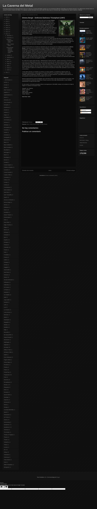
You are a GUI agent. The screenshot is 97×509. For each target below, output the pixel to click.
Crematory (6, 177)
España (6, 239)
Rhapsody (6, 387)
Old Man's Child (7, 352)
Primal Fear (6, 372)
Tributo (5, 444)
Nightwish (6, 344)
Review (45, 124)
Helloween (6, 282)
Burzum (6, 159)
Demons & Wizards (8, 199)
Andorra (6, 112)
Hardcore (6, 274)
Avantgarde (6, 137)
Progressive (7, 374)
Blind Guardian (7, 147)
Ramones (6, 379)
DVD (5, 219)
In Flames (6, 289)
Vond (5, 462)
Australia (6, 129)
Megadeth (6, 322)
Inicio (50, 170)
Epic (5, 237)
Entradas (83, 110)
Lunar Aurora (7, 312)
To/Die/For (6, 442)
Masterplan (6, 319)
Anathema (6, 107)
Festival (6, 244)
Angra (5, 114)
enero (8, 69)
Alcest (5, 97)
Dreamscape (7, 217)
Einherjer (6, 232)
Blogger (58, 477)
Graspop (6, 262)
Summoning (7, 422)
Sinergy (6, 407)
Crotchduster (7, 187)
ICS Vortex (6, 287)
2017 (7, 23)
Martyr (5, 317)
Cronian (6, 182)
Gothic (5, 259)
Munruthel (6, 332)
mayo (8, 63)
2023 (7, 17)
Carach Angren (7, 164)
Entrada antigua (71, 170)
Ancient (6, 109)
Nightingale (6, 342)
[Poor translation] (5, 487)
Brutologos (6, 157)
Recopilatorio (7, 382)
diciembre (9, 35)
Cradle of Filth (7, 174)
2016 (7, 25)
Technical (6, 429)
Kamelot (6, 302)
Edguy (5, 227)
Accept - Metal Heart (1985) (89, 38)
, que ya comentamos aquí (41, 38)
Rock (5, 389)
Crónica (6, 184)
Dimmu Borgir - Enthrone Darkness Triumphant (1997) (10, 50)
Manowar (6, 314)
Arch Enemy (7, 119)
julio (8, 59)
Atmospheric (7, 127)
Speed (5, 412)
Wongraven (6, 467)
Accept (5, 84)
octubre (9, 55)
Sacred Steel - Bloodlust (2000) (89, 98)
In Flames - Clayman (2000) (88, 47)
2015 (7, 27)
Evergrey (6, 242)
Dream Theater (7, 214)
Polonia (6, 367)
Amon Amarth (7, 102)
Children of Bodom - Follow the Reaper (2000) (89, 76)
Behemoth (6, 139)
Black (28, 124)
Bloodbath (6, 149)
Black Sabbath (7, 144)
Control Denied (7, 172)
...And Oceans (7, 80)
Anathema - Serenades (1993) (88, 83)
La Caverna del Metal (18, 5)
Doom (5, 209)
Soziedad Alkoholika (8, 409)
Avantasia (6, 134)
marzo (8, 67)
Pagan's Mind (7, 359)
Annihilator (6, 117)
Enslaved (6, 234)
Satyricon (6, 399)
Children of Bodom (8, 167)
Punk (5, 377)
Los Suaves (6, 309)
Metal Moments (83, 142)
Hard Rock (6, 272)
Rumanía (6, 392)
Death (5, 197)
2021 (7, 19)
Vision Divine (7, 459)
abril (8, 65)
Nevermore (6, 339)
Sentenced (6, 402)
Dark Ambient (7, 189)
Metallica (6, 327)
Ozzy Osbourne (7, 357)
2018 (7, 21)
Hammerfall (6, 269)
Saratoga (6, 397)
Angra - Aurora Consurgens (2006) (89, 69)
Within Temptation (8, 464)
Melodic (6, 324)
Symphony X (7, 427)
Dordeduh (6, 212)
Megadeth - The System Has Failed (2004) (89, 54)
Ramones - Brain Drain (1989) (10, 41)
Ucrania (6, 447)
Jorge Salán (7, 299)
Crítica (31, 124)
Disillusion (6, 207)
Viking (5, 452)
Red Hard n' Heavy (84, 140)
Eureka (81, 145)
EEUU (5, 229)
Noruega (41, 124)
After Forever (7, 90)
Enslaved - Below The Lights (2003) (89, 32)
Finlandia (6, 247)
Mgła (5, 329)
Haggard (6, 267)
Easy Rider (6, 222)
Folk (5, 252)
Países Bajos (7, 362)
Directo (5, 204)
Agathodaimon (7, 94)
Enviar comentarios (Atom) (51, 175)
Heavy (5, 277)
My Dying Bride (7, 334)
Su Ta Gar (6, 417)
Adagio (5, 87)
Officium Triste (7, 349)
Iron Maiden (7, 294)
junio (8, 61)
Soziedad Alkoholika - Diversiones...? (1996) (89, 91)
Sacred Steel (7, 394)
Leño (5, 304)
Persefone (6, 364)
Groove (5, 264)
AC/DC (5, 82)
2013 (7, 31)
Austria (5, 132)
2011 (7, 72)
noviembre (9, 37)
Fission (5, 249)
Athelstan (6, 124)
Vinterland (6, 454)
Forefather (6, 254)
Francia (6, 257)
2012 (7, 33)
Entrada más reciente (27, 170)
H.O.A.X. (82, 137)
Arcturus (6, 122)
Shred (5, 404)
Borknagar (6, 152)
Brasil (5, 154)
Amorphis (6, 104)
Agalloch (6, 92)
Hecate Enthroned (8, 279)
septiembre (9, 57)
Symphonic (6, 424)
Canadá (6, 162)
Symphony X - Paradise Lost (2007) (89, 61)
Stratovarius (7, 414)
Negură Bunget (7, 337)
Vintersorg (6, 457)
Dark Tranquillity (8, 194)
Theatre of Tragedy (8, 434)
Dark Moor (6, 192)
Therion (6, 437)
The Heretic (6, 432)
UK (4, 449)
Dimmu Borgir (36, 124)
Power (5, 369)
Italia (5, 297)
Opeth (5, 354)
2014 (7, 29)
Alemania (6, 99)
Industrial (6, 292)
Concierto (6, 169)
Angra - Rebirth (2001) (10, 45)
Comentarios (84, 112)
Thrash (5, 439)
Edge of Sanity (7, 224)
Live (5, 307)
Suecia (5, 419)
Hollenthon (6, 284)
